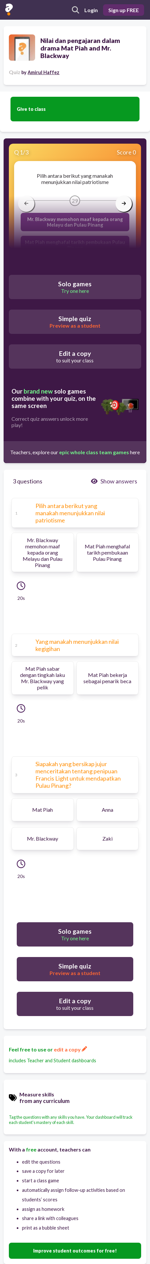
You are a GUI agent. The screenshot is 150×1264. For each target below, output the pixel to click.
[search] (75, 9)
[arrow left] (26, 203)
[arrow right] (124, 203)
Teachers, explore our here (75, 452)
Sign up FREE (123, 10)
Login (91, 10)
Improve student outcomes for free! (75, 1251)
